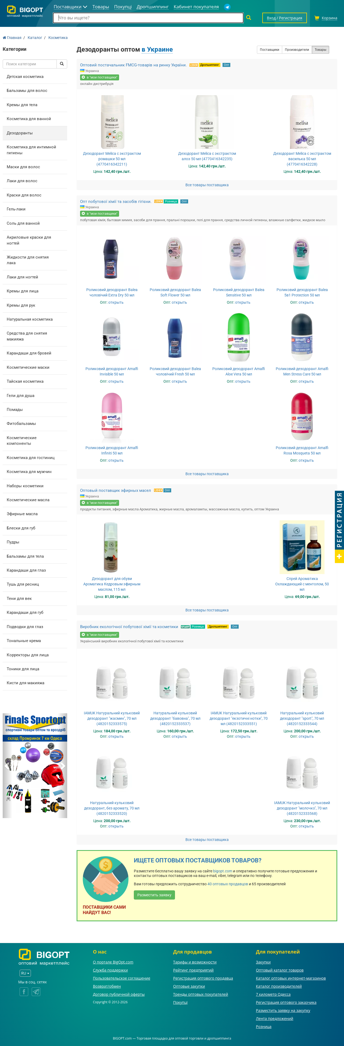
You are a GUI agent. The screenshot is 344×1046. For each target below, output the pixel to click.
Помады (15, 409)
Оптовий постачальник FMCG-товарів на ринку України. (133, 65)
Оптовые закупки (189, 986)
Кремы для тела (22, 104)
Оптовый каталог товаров (279, 970)
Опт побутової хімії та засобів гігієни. (116, 201)
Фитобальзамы (21, 423)
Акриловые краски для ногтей (29, 240)
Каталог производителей (279, 986)
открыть (116, 302)
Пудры (13, 542)
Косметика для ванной (29, 118)
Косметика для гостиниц (31, 457)
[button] (7, 765)
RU (25, 973)
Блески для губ (21, 528)
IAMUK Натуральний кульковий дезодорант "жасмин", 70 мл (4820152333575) (112, 718)
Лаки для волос (22, 180)
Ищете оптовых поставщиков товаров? (197, 860)
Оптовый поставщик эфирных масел (116, 490)
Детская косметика (25, 76)
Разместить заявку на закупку (283, 1010)
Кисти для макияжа (25, 682)
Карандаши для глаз (26, 570)
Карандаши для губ (25, 612)
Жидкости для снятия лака (28, 260)
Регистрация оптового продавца (203, 978)
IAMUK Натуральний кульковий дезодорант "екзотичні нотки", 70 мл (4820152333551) (239, 718)
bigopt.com (222, 871)
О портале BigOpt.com (113, 962)
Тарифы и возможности (195, 962)
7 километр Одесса (273, 994)
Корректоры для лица (28, 655)
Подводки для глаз (25, 626)
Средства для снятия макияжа (27, 336)
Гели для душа (20, 395)
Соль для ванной (23, 223)
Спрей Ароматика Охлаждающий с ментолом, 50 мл (302, 584)
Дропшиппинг (209, 65)
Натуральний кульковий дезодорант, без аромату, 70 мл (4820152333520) (111, 808)
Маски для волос (23, 166)
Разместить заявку (154, 895)
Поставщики (269, 50)
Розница (171, 201)
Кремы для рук (21, 305)
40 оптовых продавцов (227, 884)
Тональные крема (24, 640)
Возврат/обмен (107, 986)
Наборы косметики (25, 485)
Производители (297, 50)
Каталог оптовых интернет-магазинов (291, 978)
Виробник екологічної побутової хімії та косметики (129, 626)
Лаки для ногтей (22, 277)
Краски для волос (24, 195)
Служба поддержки (110, 970)
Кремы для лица (22, 291)
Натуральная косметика (30, 319)
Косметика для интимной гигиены (31, 150)
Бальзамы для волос (27, 90)
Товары (320, 50)
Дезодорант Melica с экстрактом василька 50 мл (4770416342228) (302, 158)
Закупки (263, 962)
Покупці (180, 1002)
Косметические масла (28, 499)
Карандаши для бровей (29, 353)
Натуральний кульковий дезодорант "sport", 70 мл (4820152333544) (302, 718)
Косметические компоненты (22, 440)
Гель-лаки (16, 209)
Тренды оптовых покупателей (200, 994)
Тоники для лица (23, 669)
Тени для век (19, 598)
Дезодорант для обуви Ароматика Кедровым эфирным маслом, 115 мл (111, 584)
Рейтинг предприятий (193, 970)
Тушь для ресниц (23, 584)
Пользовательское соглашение (121, 978)
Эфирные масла (22, 513)
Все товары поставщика (207, 185)
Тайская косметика (25, 381)
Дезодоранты (20, 133)
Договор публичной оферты (119, 994)
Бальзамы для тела (25, 556)
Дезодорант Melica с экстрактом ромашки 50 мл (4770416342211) (112, 158)
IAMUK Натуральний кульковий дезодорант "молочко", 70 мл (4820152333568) (302, 808)
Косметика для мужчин (29, 471)
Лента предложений (274, 1018)
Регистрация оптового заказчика (286, 1002)
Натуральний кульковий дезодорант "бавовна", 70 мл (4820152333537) (175, 718)
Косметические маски (28, 367)
